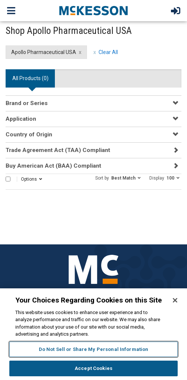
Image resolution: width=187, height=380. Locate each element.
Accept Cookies (93, 368)
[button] (118, 178)
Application (21, 118)
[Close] (175, 300)
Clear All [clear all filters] (108, 52)
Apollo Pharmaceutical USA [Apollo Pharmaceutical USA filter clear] (43, 52)
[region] (93, 334)
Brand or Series (27, 103)
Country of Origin (29, 134)
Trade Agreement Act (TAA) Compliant (58, 150)
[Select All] (8, 179)
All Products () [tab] (30, 78)
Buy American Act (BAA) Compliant (53, 165)
